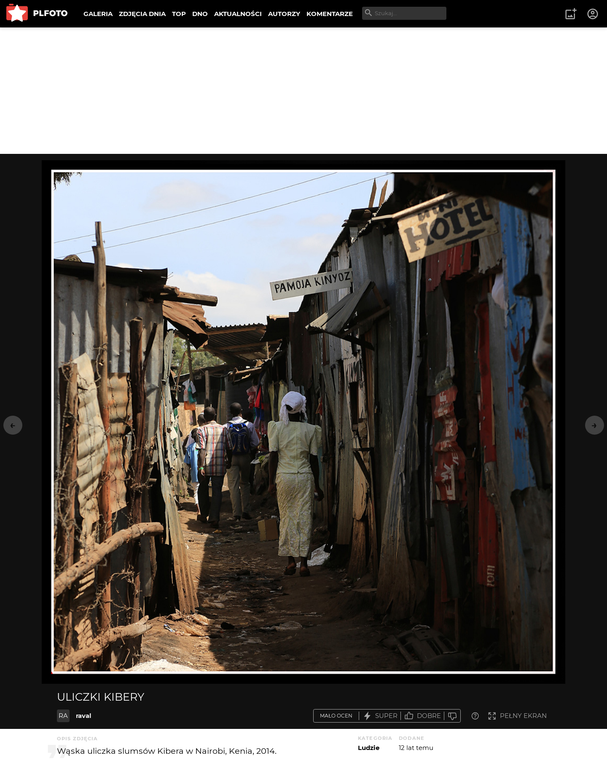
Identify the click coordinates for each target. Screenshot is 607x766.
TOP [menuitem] (179, 14)
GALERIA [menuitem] (98, 14)
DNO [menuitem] (200, 14)
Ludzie (368, 748)
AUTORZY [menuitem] (284, 14)
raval (83, 716)
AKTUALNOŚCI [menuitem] (238, 14)
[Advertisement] (303, 91)
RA (63, 716)
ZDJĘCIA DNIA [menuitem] (142, 14)
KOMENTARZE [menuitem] (329, 14)
